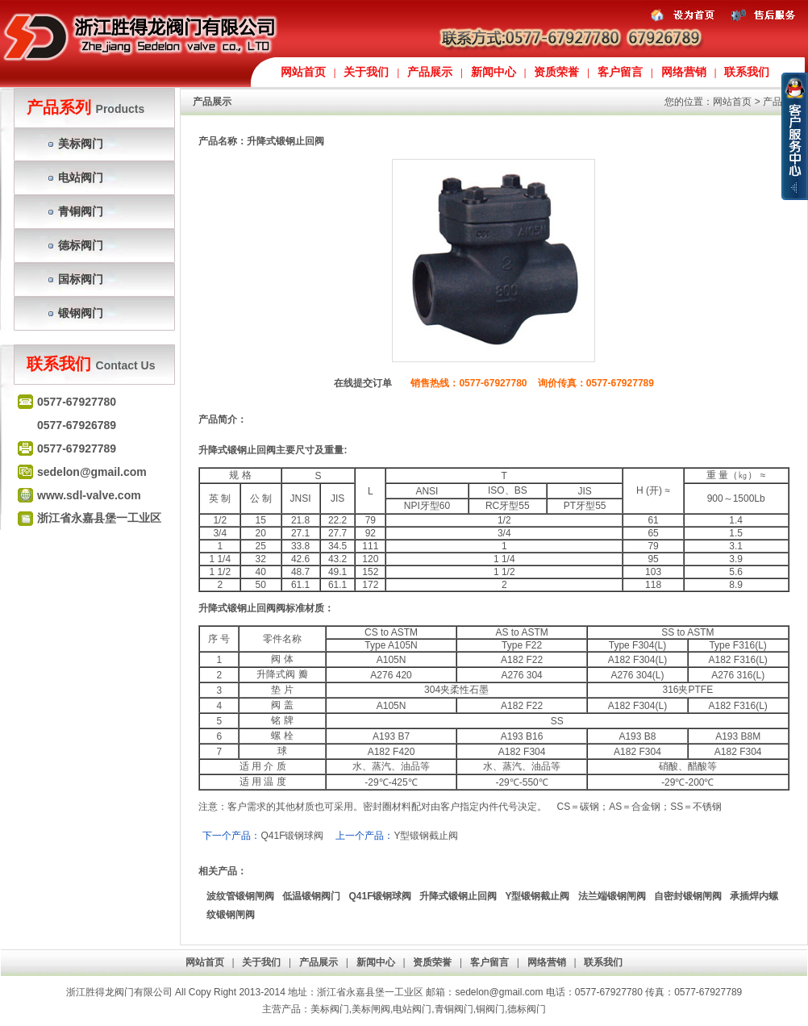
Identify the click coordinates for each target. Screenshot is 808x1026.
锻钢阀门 (80, 313)
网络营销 (683, 72)
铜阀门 (490, 1009)
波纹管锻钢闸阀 (240, 896)
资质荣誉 (556, 72)
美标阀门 (80, 143)
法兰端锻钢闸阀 (612, 896)
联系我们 (746, 72)
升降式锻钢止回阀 (458, 896)
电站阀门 (80, 177)
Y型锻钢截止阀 (426, 835)
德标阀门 (80, 245)
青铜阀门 (80, 211)
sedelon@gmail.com (500, 992)
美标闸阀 (371, 1009)
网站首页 (303, 72)
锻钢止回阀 (251, 450)
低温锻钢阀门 (311, 896)
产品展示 (429, 72)
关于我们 (366, 72)
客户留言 (620, 72)
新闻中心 (493, 72)
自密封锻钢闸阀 (688, 896)
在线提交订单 (363, 383)
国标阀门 (80, 279)
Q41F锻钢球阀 (291, 835)
